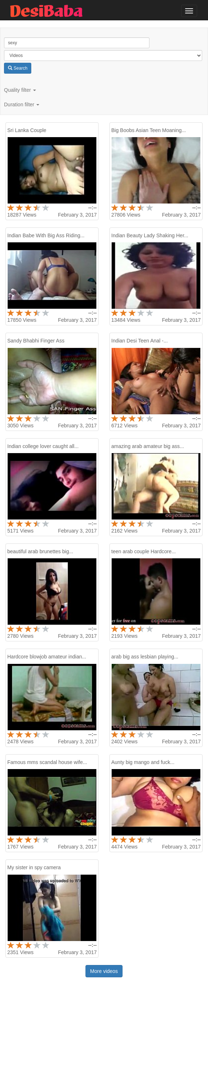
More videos (104, 971)
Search (17, 68)
